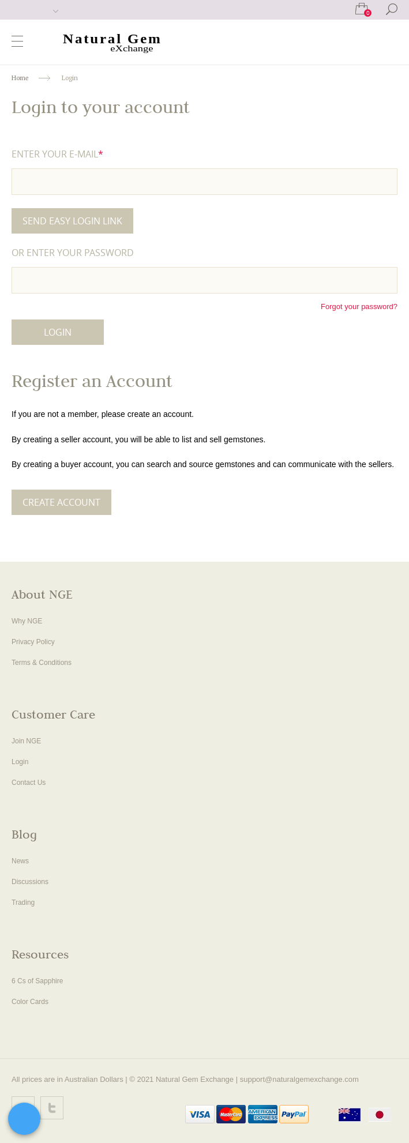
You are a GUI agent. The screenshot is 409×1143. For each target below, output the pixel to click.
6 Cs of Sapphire (37, 981)
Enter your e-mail (57, 154)
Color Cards (30, 1002)
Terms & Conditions (42, 663)
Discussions (30, 882)
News (20, 861)
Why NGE (27, 621)
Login (20, 762)
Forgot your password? (359, 306)
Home (20, 78)
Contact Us (29, 783)
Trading (23, 902)
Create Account (61, 502)
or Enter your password (73, 252)
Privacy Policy (33, 642)
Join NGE (26, 741)
